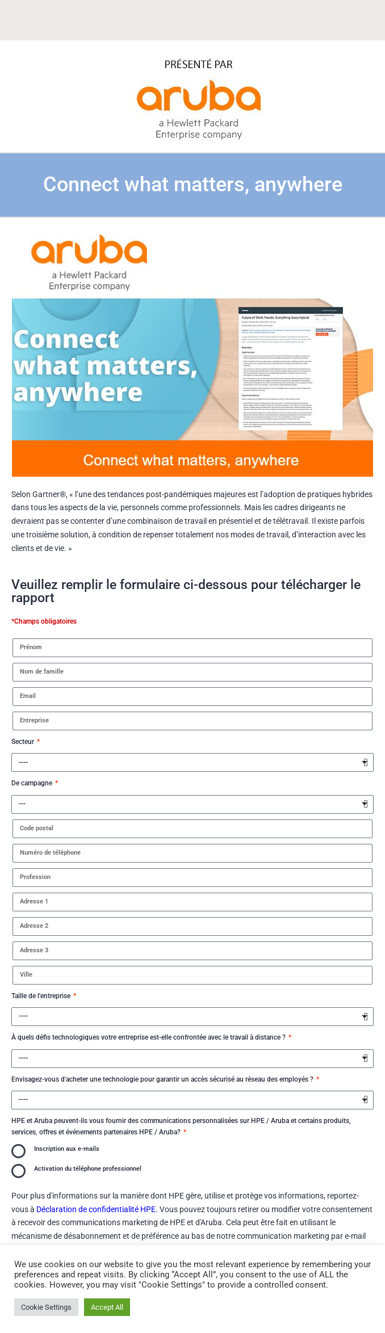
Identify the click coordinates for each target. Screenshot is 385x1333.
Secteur (23, 742)
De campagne (32, 783)
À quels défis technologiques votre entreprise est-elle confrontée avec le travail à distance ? (149, 1037)
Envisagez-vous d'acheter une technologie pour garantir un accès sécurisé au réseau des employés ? (163, 1079)
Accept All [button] (107, 1307)
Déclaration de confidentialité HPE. (97, 1209)
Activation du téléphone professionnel (87, 1168)
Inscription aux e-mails (66, 1149)
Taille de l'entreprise (41, 996)
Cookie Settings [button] (46, 1307)
